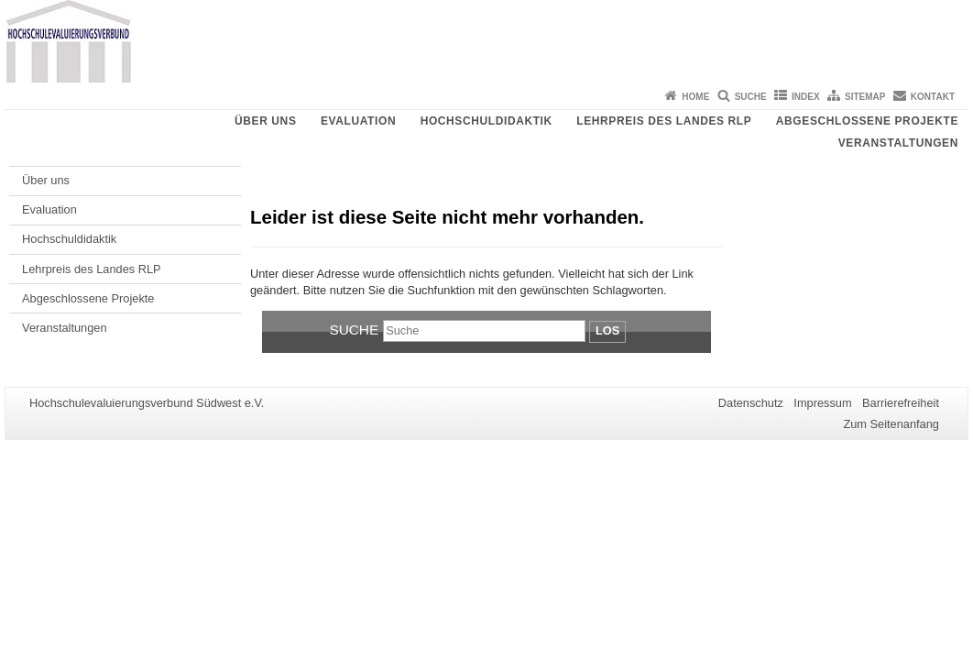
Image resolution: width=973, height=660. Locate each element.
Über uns (265, 121)
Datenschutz (750, 403)
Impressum (822, 403)
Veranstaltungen (898, 143)
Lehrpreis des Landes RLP (663, 121)
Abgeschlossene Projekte (867, 121)
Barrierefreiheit (900, 403)
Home (695, 97)
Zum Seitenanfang (891, 424)
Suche (751, 97)
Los (607, 330)
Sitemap (865, 97)
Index (806, 97)
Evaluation (358, 121)
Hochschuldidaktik (486, 121)
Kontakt (933, 97)
